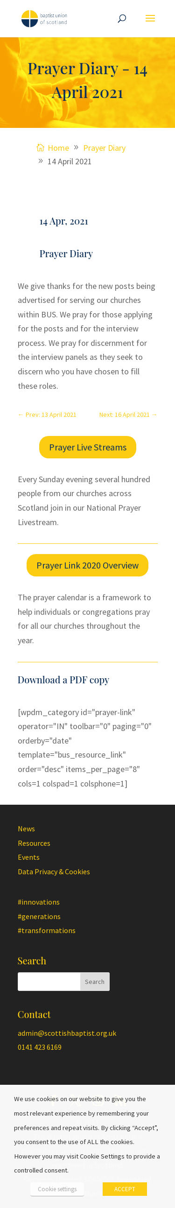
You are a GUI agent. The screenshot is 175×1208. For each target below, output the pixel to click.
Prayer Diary (66, 253)
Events (29, 857)
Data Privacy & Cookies (54, 871)
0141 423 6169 (40, 1047)
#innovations (39, 901)
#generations (39, 916)
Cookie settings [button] (57, 1189)
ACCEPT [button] (124, 1189)
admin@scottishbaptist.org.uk (67, 1033)
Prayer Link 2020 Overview (87, 565)
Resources (34, 843)
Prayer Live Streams (87, 447)
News (26, 828)
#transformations (47, 930)
